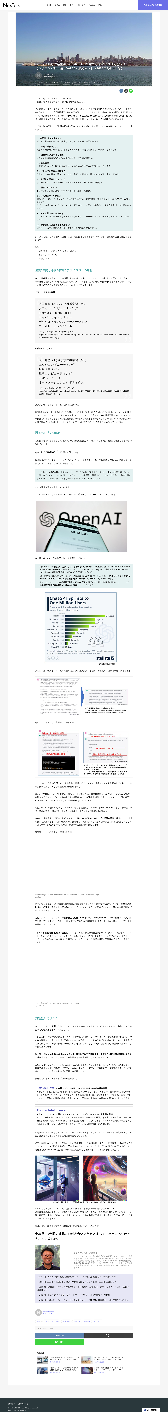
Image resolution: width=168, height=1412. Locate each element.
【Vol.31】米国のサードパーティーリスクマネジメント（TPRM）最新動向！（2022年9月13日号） (83, 1300)
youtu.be (39, 897)
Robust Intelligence (51, 1110)
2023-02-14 (48, 74)
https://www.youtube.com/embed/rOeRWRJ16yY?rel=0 (84, 865)
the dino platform (20, 1410)
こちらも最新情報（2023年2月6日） (53, 933)
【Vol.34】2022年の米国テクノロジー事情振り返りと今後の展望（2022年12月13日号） (78, 1282)
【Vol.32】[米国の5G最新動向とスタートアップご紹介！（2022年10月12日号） (74, 1295)
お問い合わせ (22, 1404)
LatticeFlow (45, 1088)
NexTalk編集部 (49, 77)
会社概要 (11, 1404)
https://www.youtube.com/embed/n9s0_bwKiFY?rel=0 (84, 974)
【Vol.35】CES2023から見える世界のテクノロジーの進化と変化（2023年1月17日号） (77, 1277)
